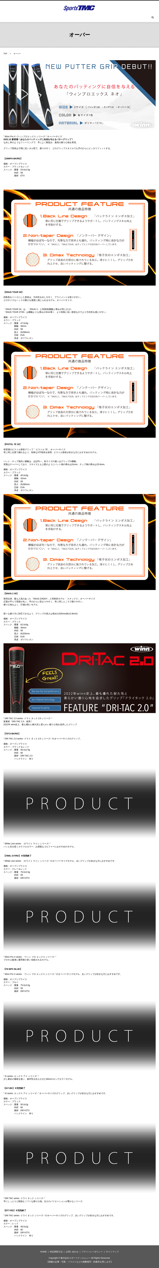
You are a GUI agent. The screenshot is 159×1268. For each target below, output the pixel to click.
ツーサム (78, 17)
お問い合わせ (122, 17)
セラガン (108, 17)
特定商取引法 (56, 1251)
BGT (44, 17)
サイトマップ (112, 1251)
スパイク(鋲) (93, 17)
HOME (24, 17)
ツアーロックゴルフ (60, 17)
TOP (5, 54)
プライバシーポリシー (92, 1251)
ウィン (35, 17)
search (135, 17)
